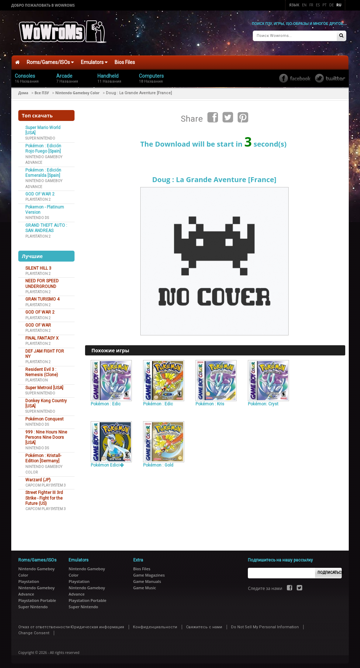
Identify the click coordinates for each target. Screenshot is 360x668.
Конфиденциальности (155, 624)
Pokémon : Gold (158, 463)
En (304, 4)
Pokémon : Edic (106, 401)
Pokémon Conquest (44, 416)
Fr (311, 4)
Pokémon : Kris (209, 401)
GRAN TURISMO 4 (42, 297)
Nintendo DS (37, 216)
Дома (23, 90)
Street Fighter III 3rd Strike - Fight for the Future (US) (44, 496)
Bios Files (125, 60)
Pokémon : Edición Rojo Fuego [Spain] (43, 146)
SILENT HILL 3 (38, 265)
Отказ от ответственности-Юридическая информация (71, 624)
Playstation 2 (38, 197)
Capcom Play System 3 (45, 483)
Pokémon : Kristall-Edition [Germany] (43, 456)
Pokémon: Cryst (263, 401)
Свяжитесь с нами (204, 624)
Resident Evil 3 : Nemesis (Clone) (41, 370)
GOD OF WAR (38, 322)
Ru (338, 4)
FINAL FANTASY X (42, 335)
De (331, 4)
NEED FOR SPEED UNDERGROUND (42, 281)
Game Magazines (149, 572)
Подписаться (329, 570)
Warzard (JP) (38, 477)
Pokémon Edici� (107, 463)
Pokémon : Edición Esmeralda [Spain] (43, 170)
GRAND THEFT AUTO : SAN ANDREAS (46, 225)
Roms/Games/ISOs (50, 60)
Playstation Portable (37, 597)
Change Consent (33, 630)
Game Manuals (147, 579)
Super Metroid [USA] (44, 385)
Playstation (36, 378)
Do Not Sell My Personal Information (265, 624)
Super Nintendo (40, 136)
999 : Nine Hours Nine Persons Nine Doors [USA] (46, 435)
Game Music (144, 585)
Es (318, 4)
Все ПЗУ (41, 90)
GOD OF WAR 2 (39, 191)
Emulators (94, 60)
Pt (324, 4)
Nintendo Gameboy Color (77, 90)
